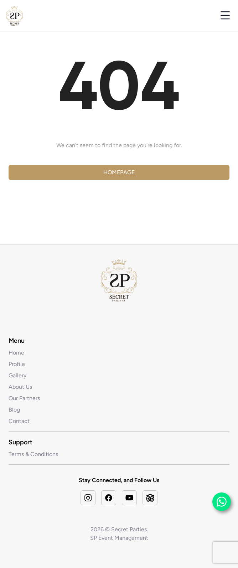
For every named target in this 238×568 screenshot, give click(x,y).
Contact (19, 421)
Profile (17, 364)
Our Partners (24, 398)
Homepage (119, 172)
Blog (14, 409)
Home (16, 352)
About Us (20, 386)
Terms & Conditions (33, 454)
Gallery (17, 375)
